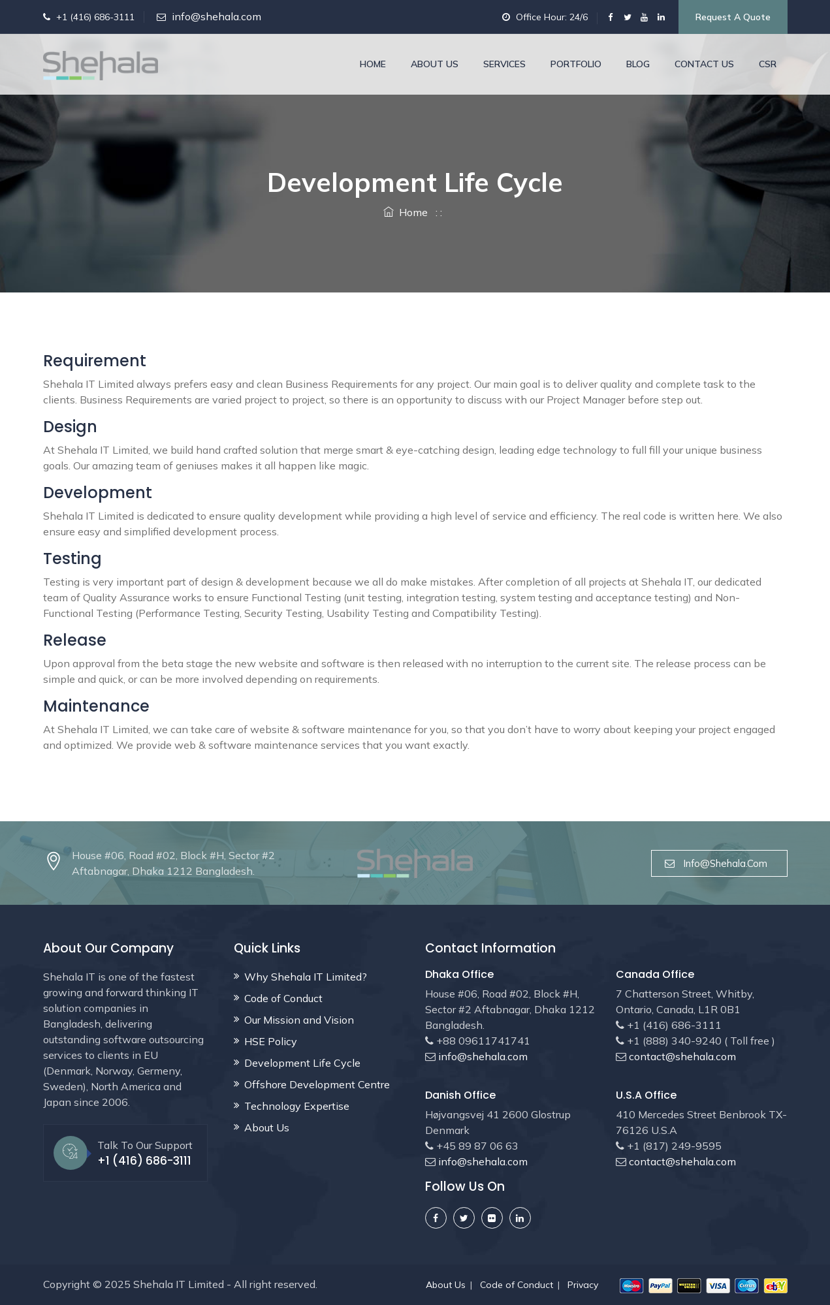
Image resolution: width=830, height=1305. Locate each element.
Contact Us (704, 64)
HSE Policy (270, 1041)
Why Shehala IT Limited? (305, 976)
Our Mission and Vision (299, 1019)
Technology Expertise (296, 1105)
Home (373, 64)
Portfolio (576, 64)
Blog (638, 64)
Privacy (582, 1285)
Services (504, 64)
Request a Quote (733, 17)
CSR (767, 64)
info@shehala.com (216, 16)
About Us (434, 64)
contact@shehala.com (681, 1056)
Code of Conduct (283, 998)
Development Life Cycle (302, 1062)
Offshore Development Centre (317, 1084)
